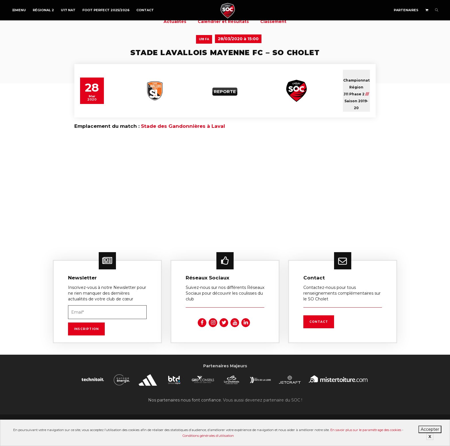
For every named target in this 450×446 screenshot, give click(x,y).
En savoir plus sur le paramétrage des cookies (365, 430)
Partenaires (406, 10)
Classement (273, 21)
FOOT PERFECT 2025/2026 (105, 10)
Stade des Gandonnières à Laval (183, 126)
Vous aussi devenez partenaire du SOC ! (262, 400)
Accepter (430, 429)
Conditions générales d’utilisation (208, 436)
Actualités (175, 21)
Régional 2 (43, 10)
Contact (145, 10)
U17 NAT (68, 10)
